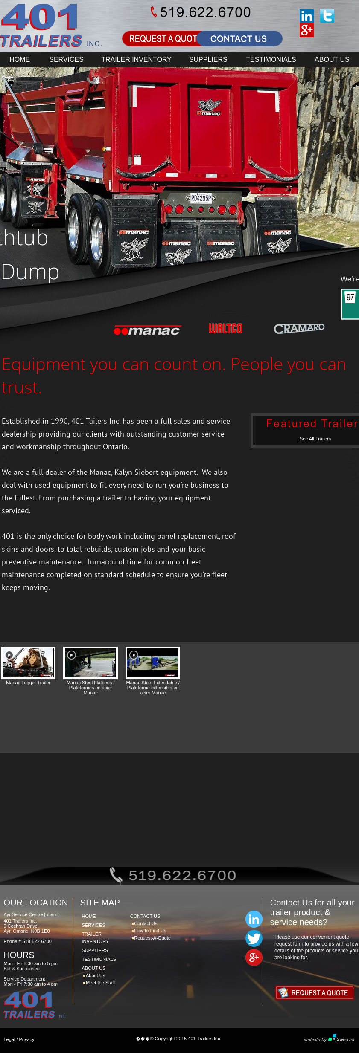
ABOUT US (332, 59)
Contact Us (145, 923)
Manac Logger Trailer (28, 682)
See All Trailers (315, 438)
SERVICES (66, 59)
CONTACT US (145, 916)
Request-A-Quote (152, 937)
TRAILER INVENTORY (136, 59)
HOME (19, 59)
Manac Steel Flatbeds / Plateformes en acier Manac (91, 687)
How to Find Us (150, 930)
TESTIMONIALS (271, 59)
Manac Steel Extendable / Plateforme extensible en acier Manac (153, 687)
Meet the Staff (100, 982)
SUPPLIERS (208, 59)
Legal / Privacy (18, 1039)
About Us (95, 975)
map (51, 914)
